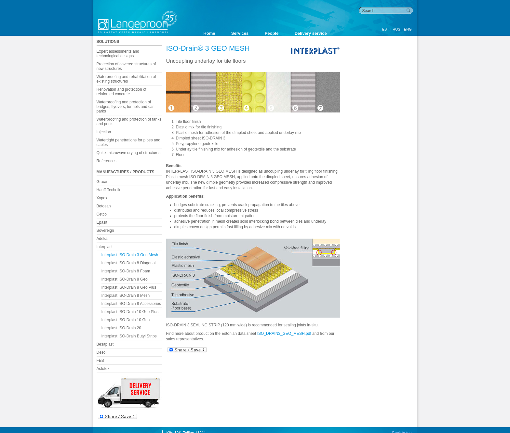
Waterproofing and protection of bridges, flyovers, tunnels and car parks (125, 106)
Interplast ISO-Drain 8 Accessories (131, 303)
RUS (396, 29)
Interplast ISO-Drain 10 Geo (125, 320)
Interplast (105, 246)
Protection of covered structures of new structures (126, 66)
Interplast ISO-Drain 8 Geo (124, 279)
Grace (102, 181)
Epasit (102, 222)
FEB (100, 360)
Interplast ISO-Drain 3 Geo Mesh (129, 255)
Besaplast (105, 344)
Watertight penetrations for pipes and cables (128, 142)
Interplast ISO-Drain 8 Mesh (125, 295)
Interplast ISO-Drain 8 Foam (125, 271)
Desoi (102, 352)
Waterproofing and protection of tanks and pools (129, 121)
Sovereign (105, 230)
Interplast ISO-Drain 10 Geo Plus (129, 311)
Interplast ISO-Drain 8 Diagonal (128, 263)
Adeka (102, 238)
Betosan (104, 206)
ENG (408, 29)
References (106, 161)
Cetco (102, 214)
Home (209, 33)
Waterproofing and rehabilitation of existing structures (126, 79)
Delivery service (311, 33)
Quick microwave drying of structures (129, 153)
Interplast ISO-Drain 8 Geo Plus (128, 287)
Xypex (102, 198)
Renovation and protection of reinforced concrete (121, 91)
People (272, 33)
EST (385, 29)
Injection (104, 132)
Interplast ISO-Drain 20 (121, 328)
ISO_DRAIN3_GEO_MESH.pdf (284, 333)
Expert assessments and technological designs (118, 53)
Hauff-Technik (108, 190)
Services (240, 33)
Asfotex (103, 368)
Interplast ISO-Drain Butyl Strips (129, 336)
